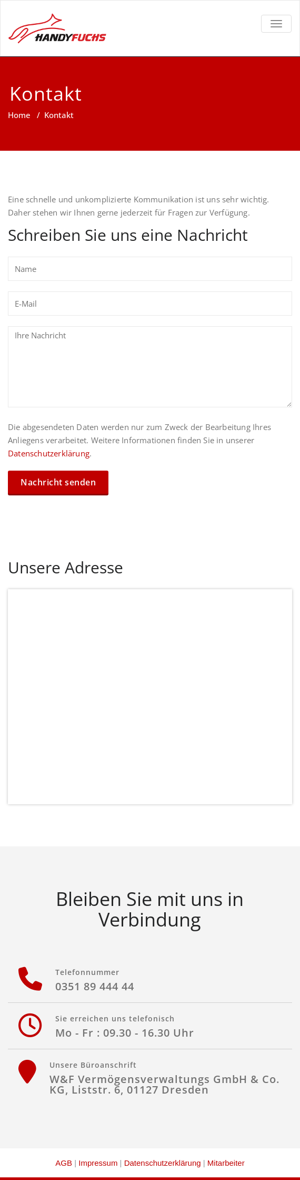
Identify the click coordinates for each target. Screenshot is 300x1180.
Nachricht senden (58, 482)
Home (19, 115)
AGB (63, 1162)
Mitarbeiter (226, 1162)
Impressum (97, 1162)
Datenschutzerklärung (48, 453)
